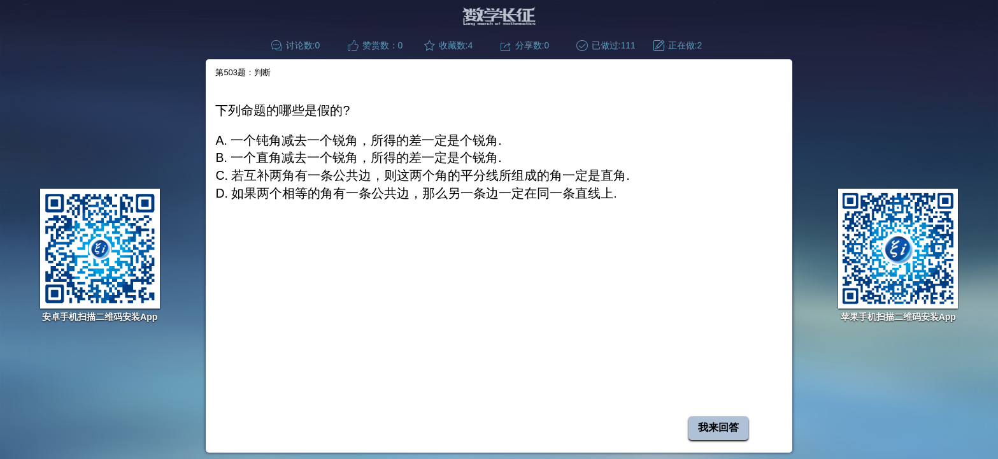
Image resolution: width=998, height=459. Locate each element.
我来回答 (718, 427)
